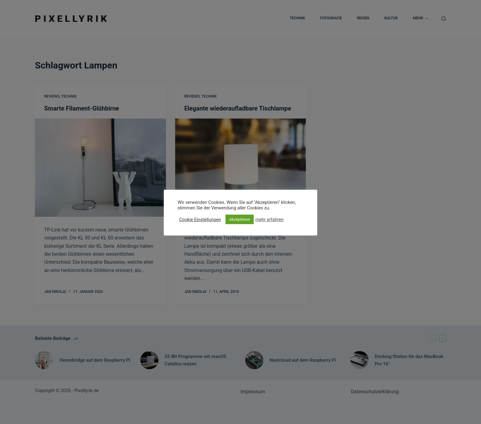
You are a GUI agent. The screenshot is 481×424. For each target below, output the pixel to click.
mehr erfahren (269, 219)
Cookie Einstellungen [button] (200, 219)
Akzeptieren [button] (239, 219)
